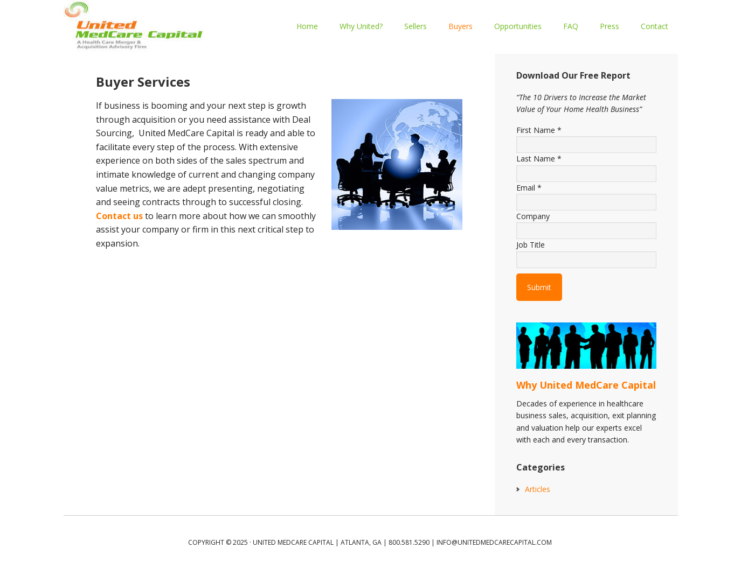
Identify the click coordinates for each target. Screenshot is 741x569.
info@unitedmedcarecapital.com (494, 542)
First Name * (539, 130)
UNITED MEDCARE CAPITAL (134, 27)
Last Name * (539, 158)
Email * (529, 187)
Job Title (530, 245)
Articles (537, 489)
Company (533, 216)
